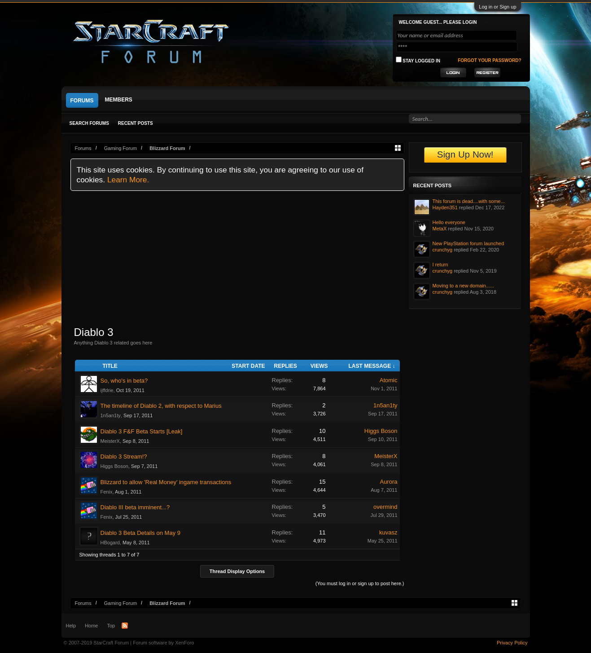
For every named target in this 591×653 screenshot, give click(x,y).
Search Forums (89, 123)
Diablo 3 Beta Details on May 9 (140, 532)
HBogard (110, 542)
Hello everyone (449, 222)
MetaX (440, 228)
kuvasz (388, 532)
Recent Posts (135, 123)
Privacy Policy (512, 642)
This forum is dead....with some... (469, 201)
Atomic (389, 380)
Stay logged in (418, 60)
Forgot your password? (489, 60)
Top (111, 625)
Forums (82, 100)
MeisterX (110, 441)
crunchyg (443, 249)
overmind (385, 506)
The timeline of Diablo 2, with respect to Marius (161, 405)
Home (91, 625)
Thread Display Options (237, 571)
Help (71, 625)
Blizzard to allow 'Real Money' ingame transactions (166, 482)
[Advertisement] (237, 258)
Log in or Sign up (497, 6)
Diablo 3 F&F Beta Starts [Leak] (142, 431)
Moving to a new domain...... (464, 285)
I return (440, 264)
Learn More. (128, 179)
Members (118, 100)
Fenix (107, 491)
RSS (125, 625)
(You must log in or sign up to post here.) (359, 583)
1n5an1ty (111, 415)
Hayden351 (445, 207)
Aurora (388, 481)
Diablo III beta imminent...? (135, 507)
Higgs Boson (381, 431)
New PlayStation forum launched (468, 243)
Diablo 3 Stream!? (124, 456)
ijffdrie (107, 390)
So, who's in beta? (124, 380)
